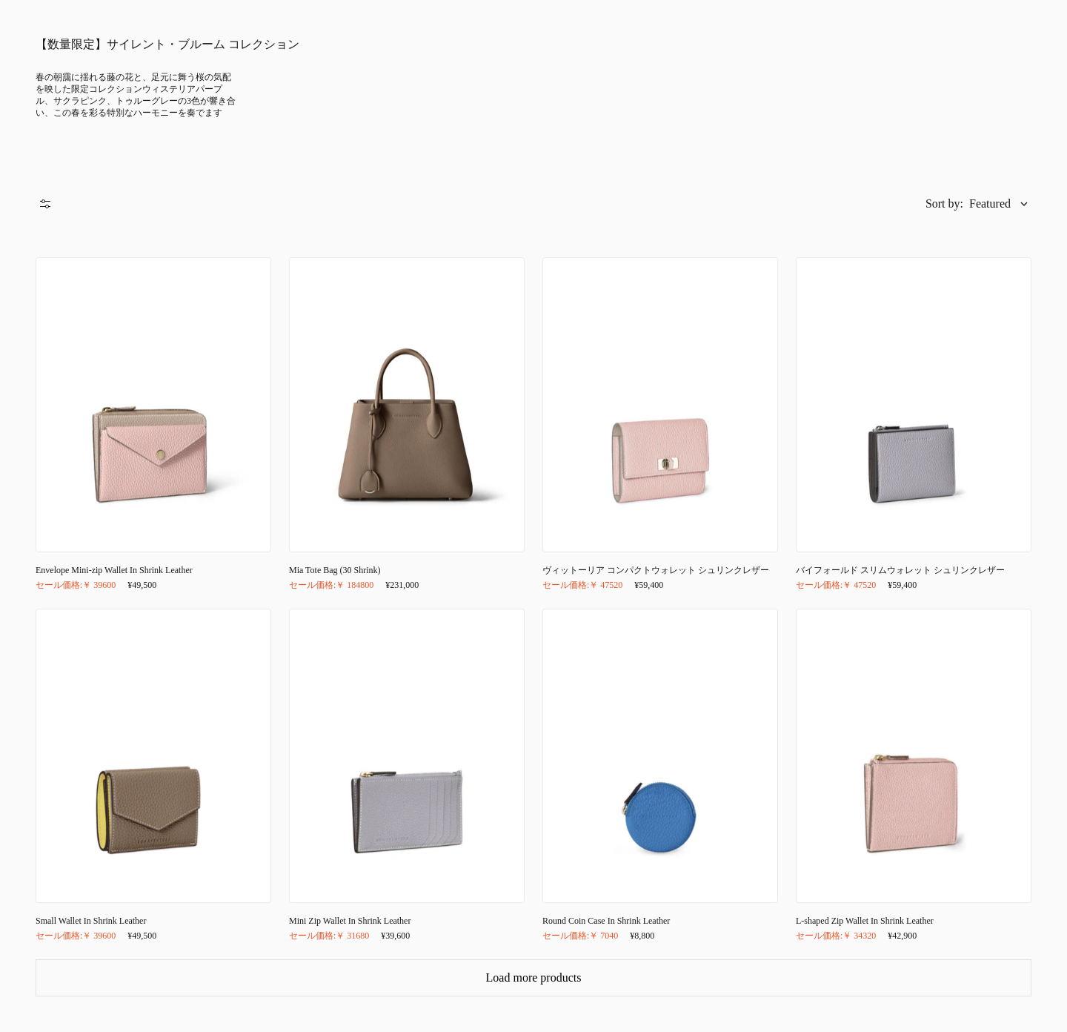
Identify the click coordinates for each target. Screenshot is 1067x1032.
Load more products (534, 977)
